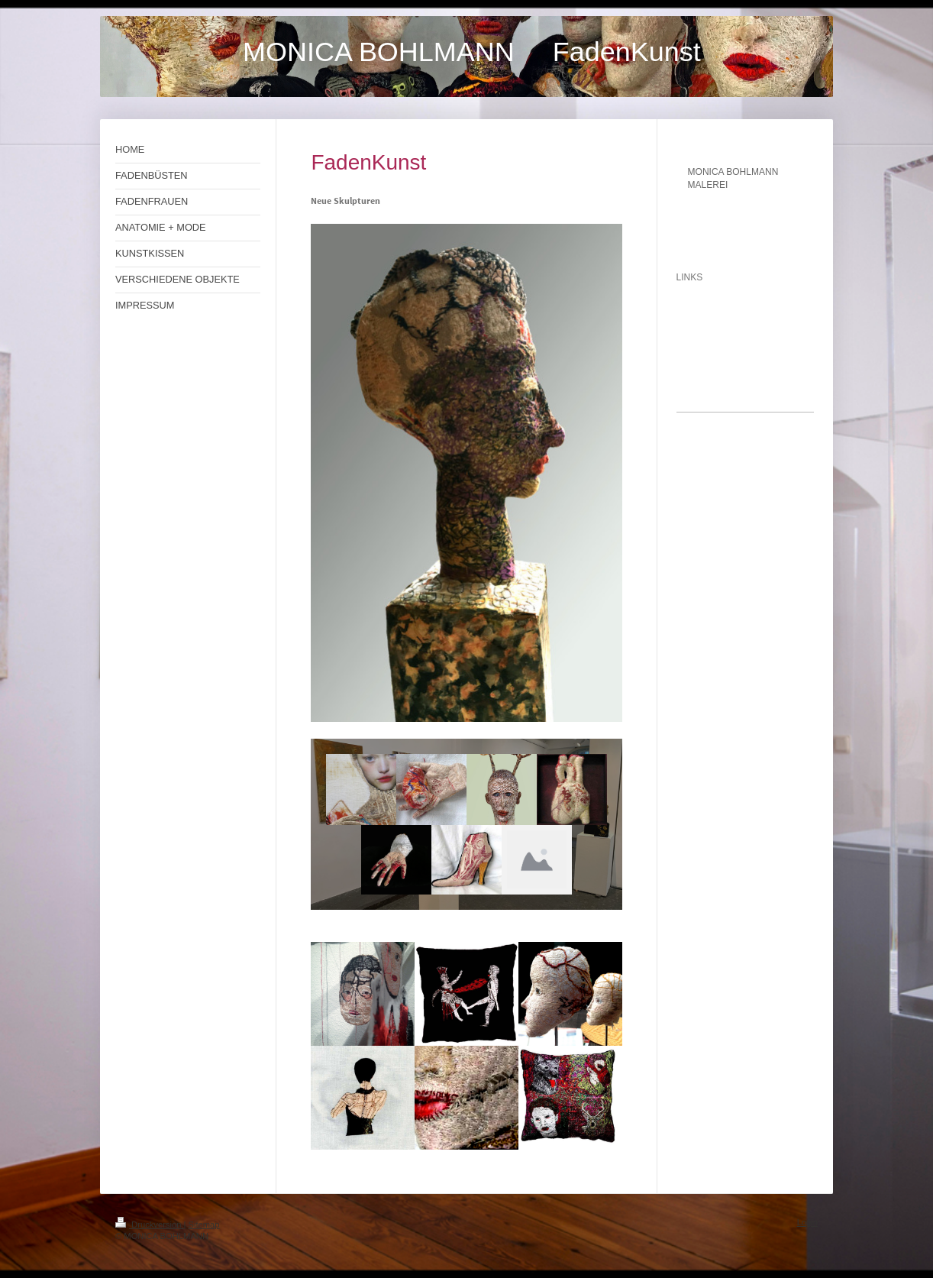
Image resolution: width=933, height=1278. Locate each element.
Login (807, 1222)
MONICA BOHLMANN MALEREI (733, 178)
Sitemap (204, 1224)
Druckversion (149, 1224)
